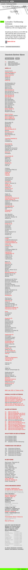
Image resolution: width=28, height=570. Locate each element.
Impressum (23, 569)
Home (18, 569)
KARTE (2, 21)
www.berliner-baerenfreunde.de (12, 46)
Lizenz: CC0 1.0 (6, 7)
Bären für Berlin (5, 1)
